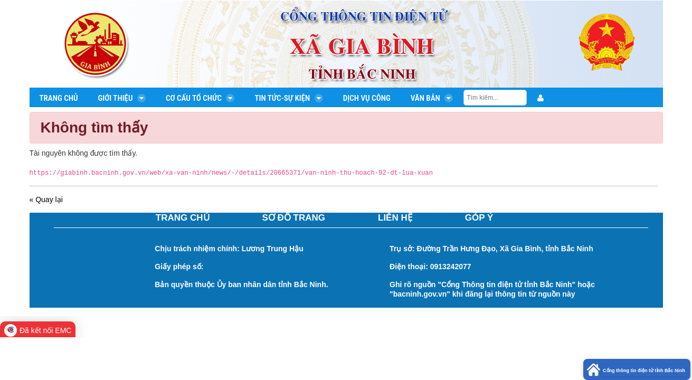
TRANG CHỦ (183, 218)
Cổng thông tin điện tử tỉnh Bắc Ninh (644, 370)
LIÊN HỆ (395, 218)
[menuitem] (540, 98)
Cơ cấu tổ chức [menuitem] (200, 98)
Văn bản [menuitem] (432, 98)
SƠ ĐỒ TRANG (294, 218)
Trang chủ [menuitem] (59, 98)
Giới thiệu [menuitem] (122, 98)
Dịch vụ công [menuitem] (367, 98)
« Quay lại (46, 199)
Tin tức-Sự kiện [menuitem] (288, 98)
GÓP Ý (479, 218)
